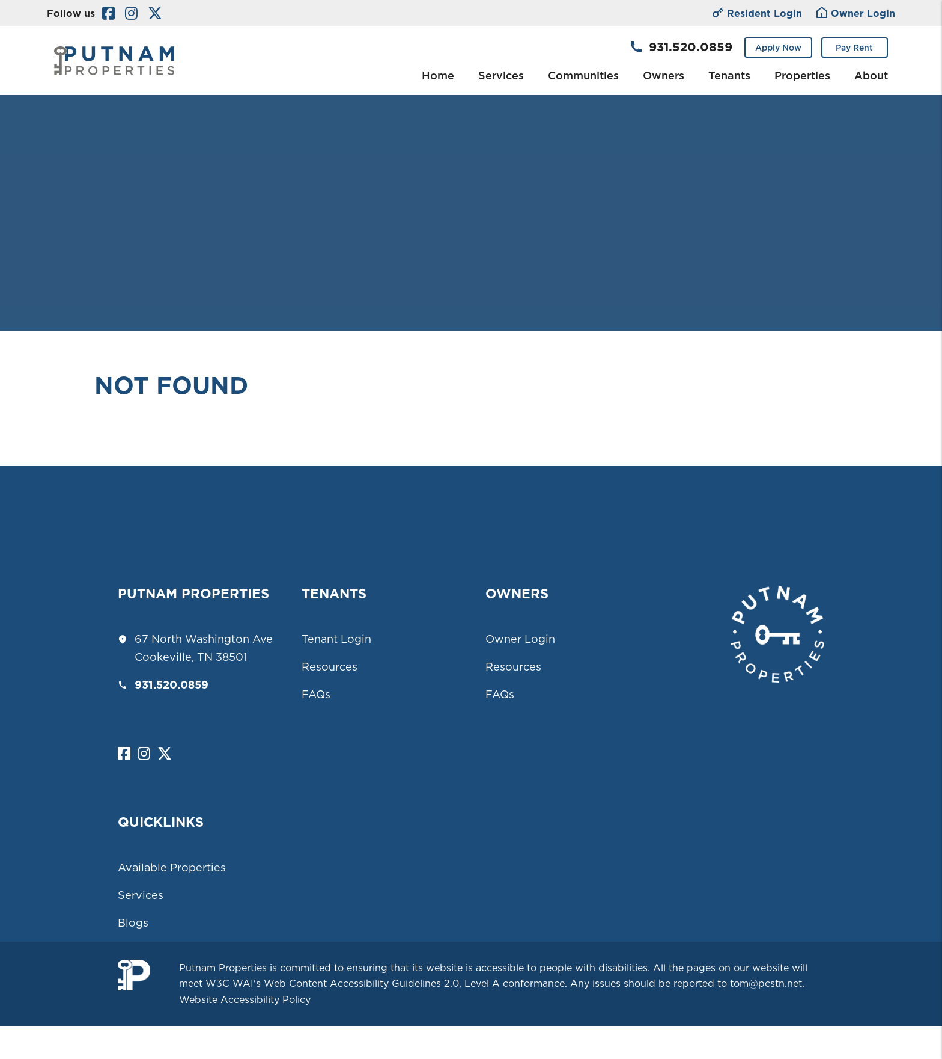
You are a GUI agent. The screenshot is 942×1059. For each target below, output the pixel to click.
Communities (583, 75)
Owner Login (520, 638)
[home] (114, 59)
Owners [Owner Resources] (663, 75)
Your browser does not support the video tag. (471, 165)
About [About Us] (871, 75)
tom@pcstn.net (766, 983)
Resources (329, 666)
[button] (108, 13)
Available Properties (172, 867)
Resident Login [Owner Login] (757, 14)
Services (140, 895)
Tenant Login (336, 638)
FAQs (316, 694)
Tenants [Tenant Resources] (729, 75)
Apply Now (778, 47)
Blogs (133, 922)
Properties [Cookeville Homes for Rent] (802, 75)
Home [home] (438, 75)
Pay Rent (854, 47)
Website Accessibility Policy (245, 999)
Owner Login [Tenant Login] (855, 14)
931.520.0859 (690, 46)
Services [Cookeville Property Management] (501, 75)
